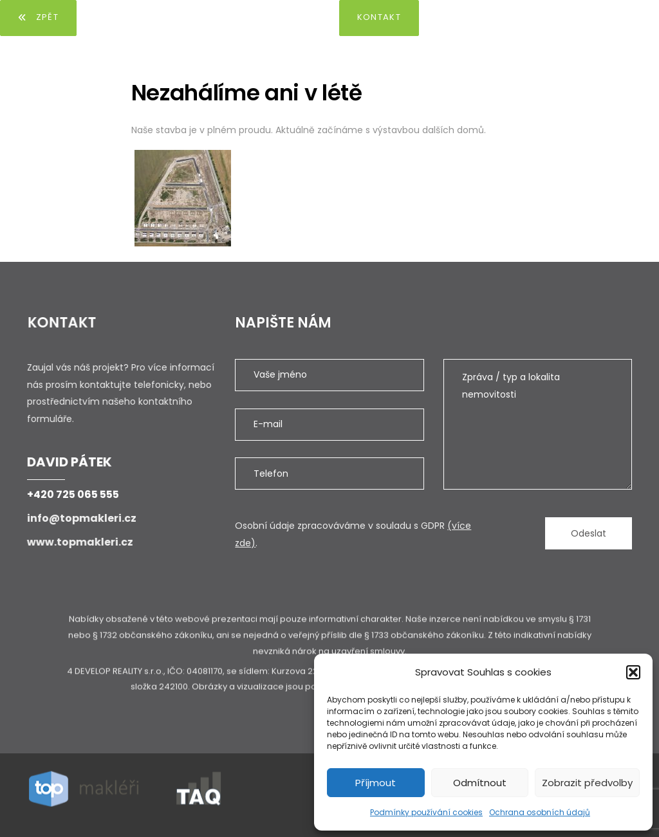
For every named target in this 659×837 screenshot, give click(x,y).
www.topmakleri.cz (79, 542)
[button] (633, 672)
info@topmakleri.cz (81, 518)
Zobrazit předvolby (587, 782)
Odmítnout (479, 782)
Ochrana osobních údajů (539, 812)
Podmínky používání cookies (426, 812)
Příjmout (375, 782)
